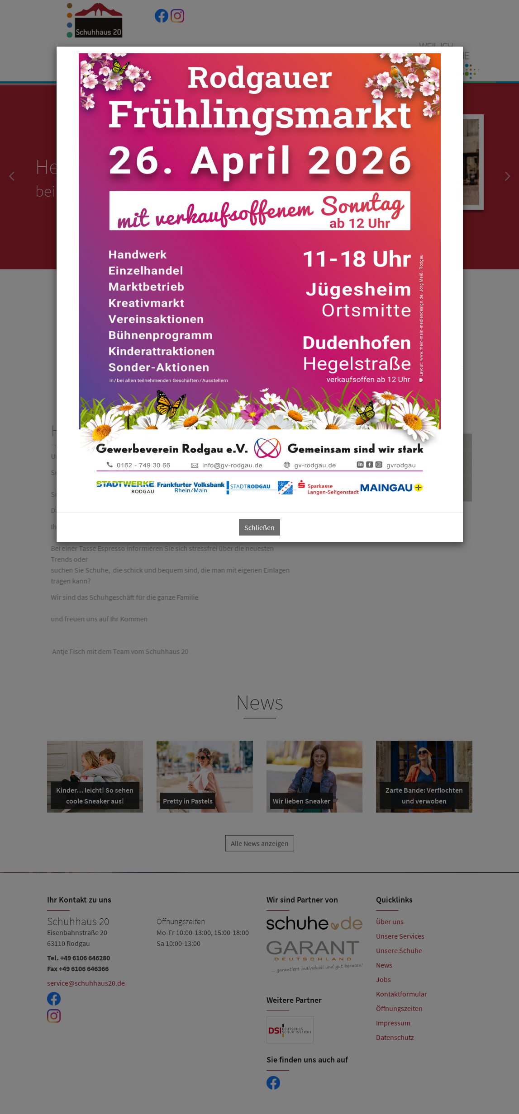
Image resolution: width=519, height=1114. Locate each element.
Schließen (259, 527)
